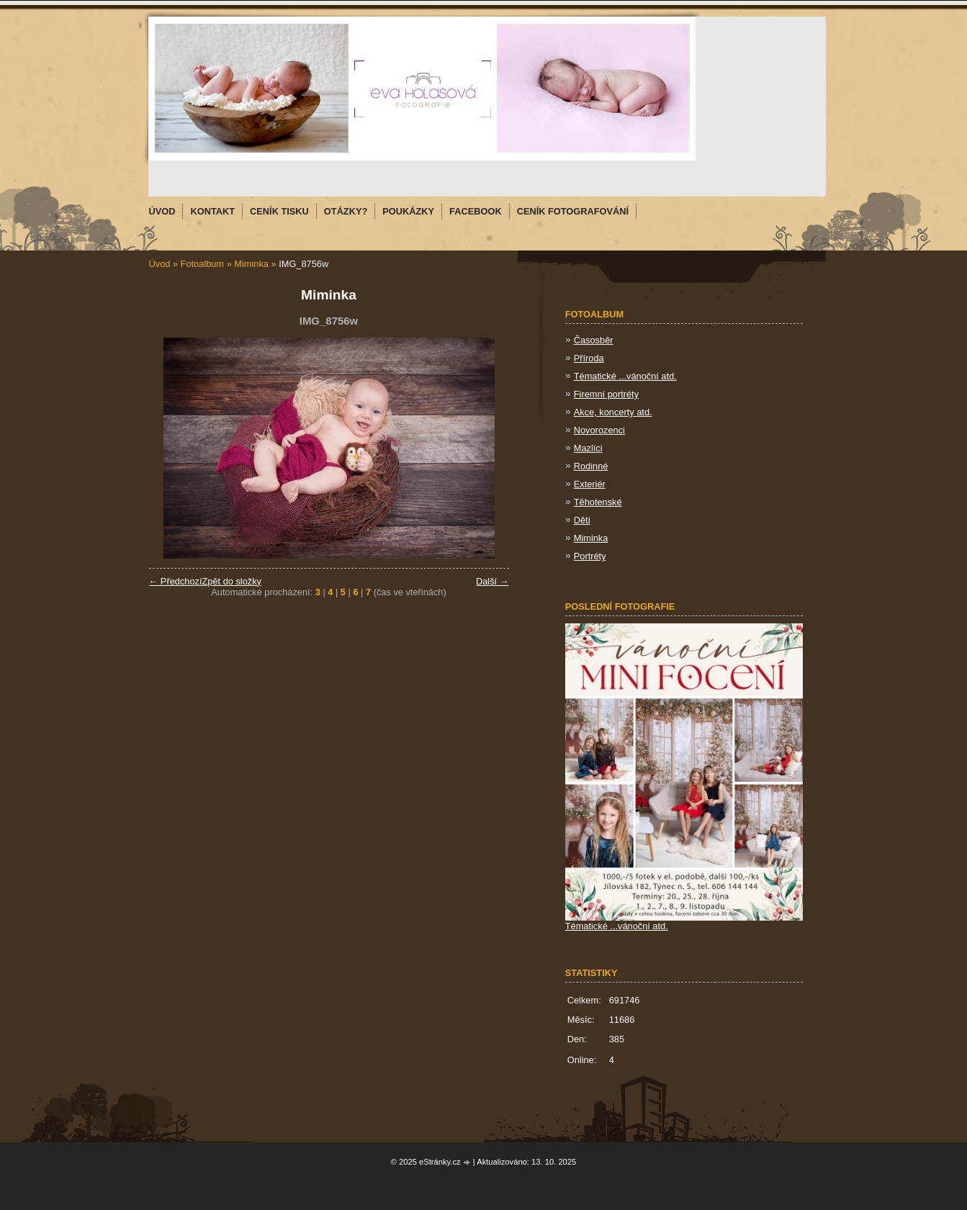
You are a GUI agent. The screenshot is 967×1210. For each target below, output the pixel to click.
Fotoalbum (202, 263)
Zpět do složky (231, 581)
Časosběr (593, 340)
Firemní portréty (606, 394)
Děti (582, 520)
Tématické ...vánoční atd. (625, 376)
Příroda (589, 358)
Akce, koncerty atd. (613, 412)
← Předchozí (175, 581)
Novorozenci (599, 430)
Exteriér (590, 484)
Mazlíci (588, 448)
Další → (492, 581)
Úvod (160, 263)
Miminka (251, 263)
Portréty (590, 556)
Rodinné (591, 466)
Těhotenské (598, 502)
